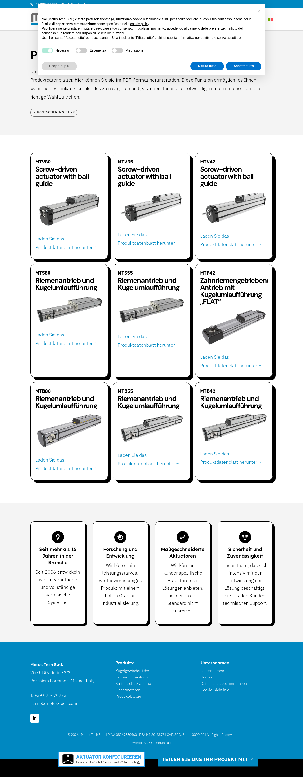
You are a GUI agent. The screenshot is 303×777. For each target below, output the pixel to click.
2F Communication (160, 743)
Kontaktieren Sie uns (56, 112)
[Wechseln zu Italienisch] (270, 23)
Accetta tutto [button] (243, 66)
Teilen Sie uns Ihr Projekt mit (205, 759)
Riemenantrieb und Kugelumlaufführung (66, 284)
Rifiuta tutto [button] (207, 66)
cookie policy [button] (139, 24)
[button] (259, 11)
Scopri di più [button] (59, 66)
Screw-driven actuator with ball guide (62, 176)
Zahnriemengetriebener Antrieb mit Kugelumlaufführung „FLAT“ (236, 291)
